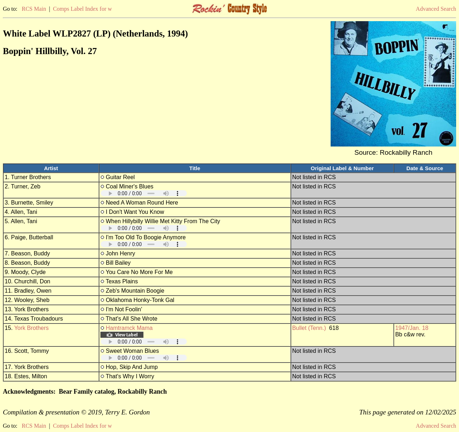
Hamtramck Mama (129, 328)
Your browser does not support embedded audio (144, 193)
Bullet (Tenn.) (309, 328)
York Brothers (31, 328)
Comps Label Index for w (82, 9)
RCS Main (34, 9)
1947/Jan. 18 (412, 328)
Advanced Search (436, 9)
